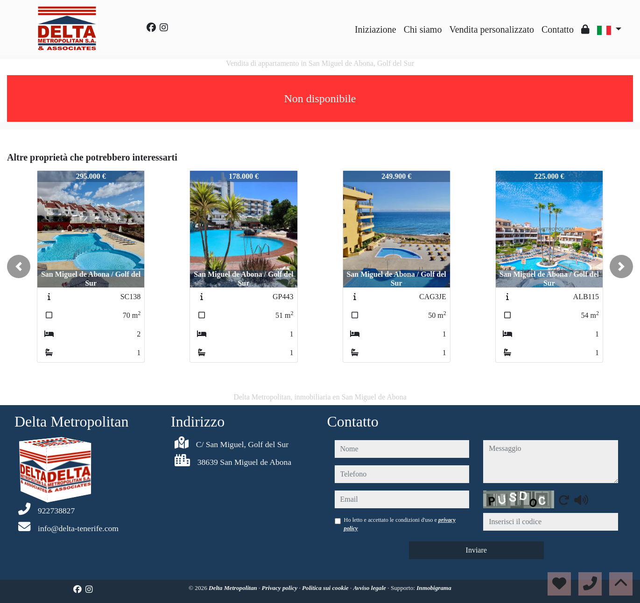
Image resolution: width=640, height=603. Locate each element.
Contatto (558, 29)
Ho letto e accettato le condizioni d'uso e (400, 524)
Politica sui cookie (326, 587)
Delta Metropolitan (234, 587)
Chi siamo (423, 29)
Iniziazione (375, 29)
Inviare (476, 550)
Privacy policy (280, 587)
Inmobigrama (433, 587)
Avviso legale (370, 587)
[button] (18, 266)
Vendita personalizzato (491, 29)
